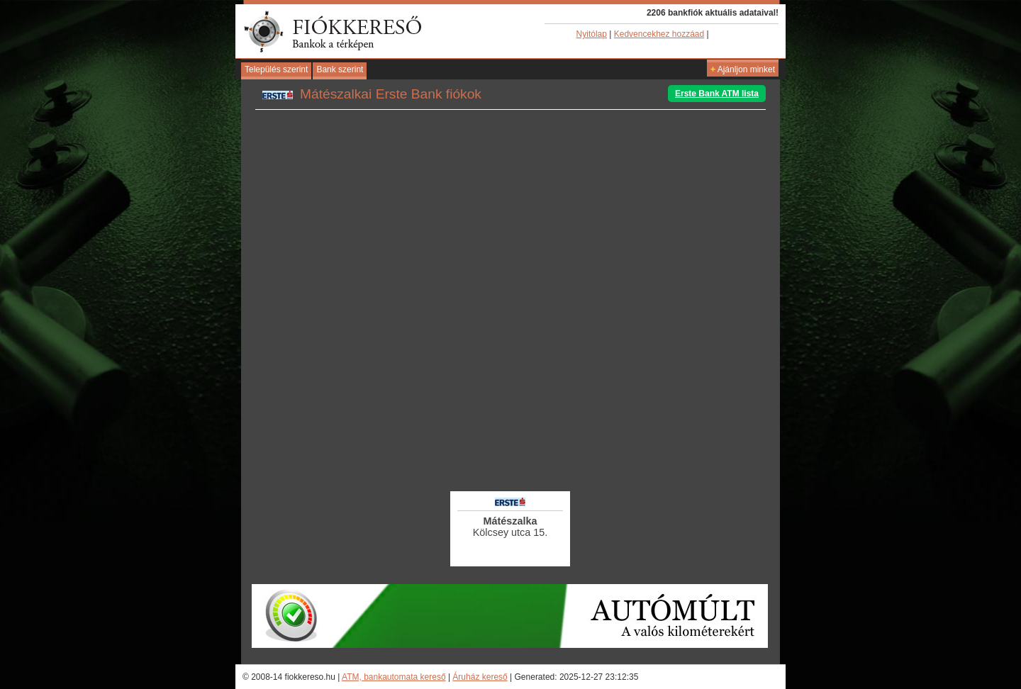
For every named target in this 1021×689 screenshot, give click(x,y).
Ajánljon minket (742, 69)
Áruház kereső (479, 677)
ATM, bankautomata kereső (394, 677)
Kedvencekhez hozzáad (659, 34)
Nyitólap (591, 34)
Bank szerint (339, 69)
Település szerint (276, 69)
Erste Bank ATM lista (717, 94)
